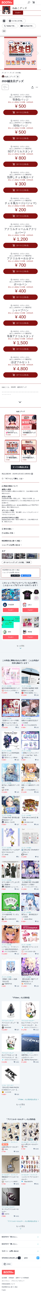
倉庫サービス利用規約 (22, 1277)
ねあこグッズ (20, 411)
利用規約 (11, 1277)
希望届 (30, 632)
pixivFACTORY (6, 519)
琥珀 (9, 632)
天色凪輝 (11, 604)
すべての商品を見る (20, 467)
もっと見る (20, 647)
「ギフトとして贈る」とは (13, 478)
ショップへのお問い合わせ (11, 545)
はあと (30, 604)
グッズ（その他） (16, 73)
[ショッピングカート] (33, 2)
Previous (3, 53)
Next (37, 53)
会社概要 (4, 1277)
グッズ (4, 73)
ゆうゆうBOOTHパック (24, 505)
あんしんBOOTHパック (9, 505)
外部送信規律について (8, 1284)
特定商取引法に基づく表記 (11, 541)
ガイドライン (6, 1280)
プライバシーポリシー (17, 1280)
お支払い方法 (8, 533)
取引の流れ (8, 529)
